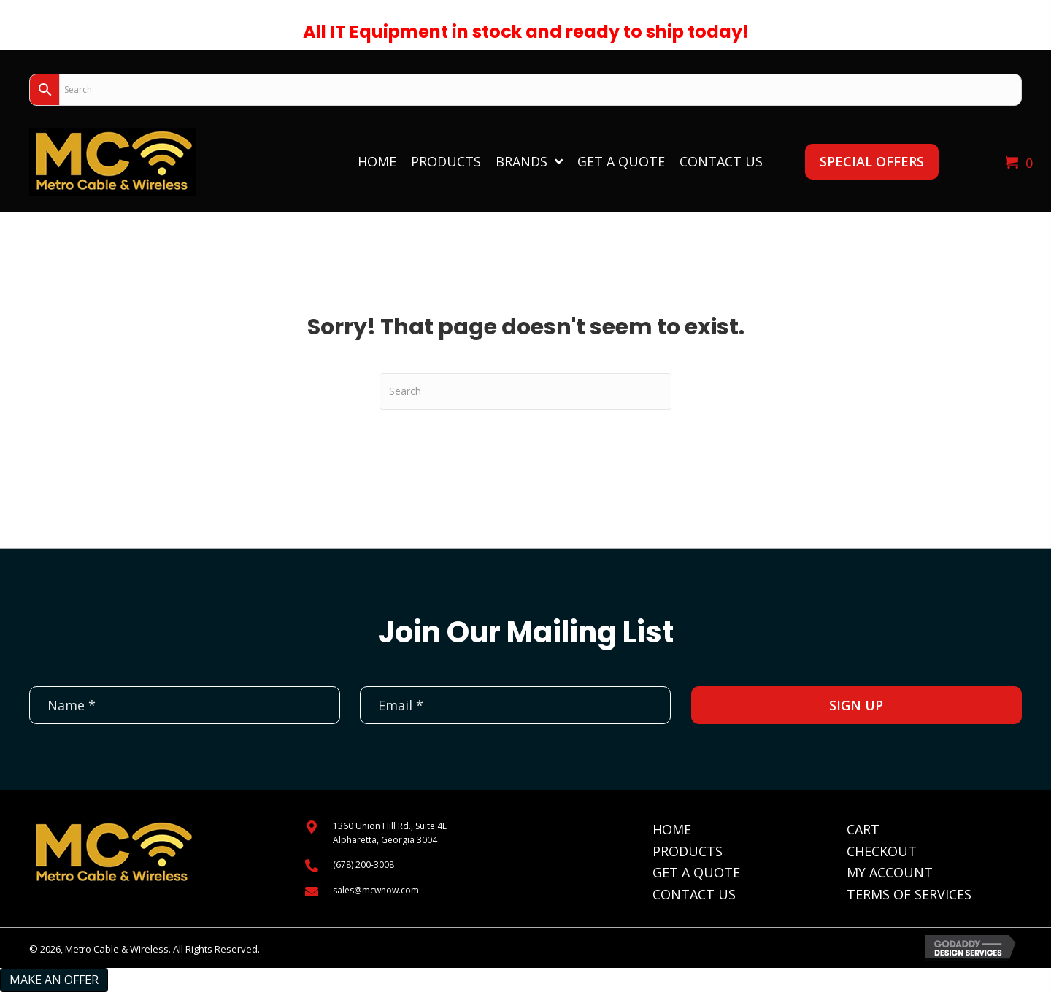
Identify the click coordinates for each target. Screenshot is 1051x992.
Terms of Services (909, 894)
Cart (863, 829)
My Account (890, 872)
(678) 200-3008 (363, 864)
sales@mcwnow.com (376, 890)
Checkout (882, 851)
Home (671, 829)
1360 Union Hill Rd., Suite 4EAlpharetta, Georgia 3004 (390, 833)
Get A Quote (696, 872)
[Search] (525, 391)
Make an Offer (54, 980)
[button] (872, 162)
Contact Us (694, 894)
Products (687, 851)
